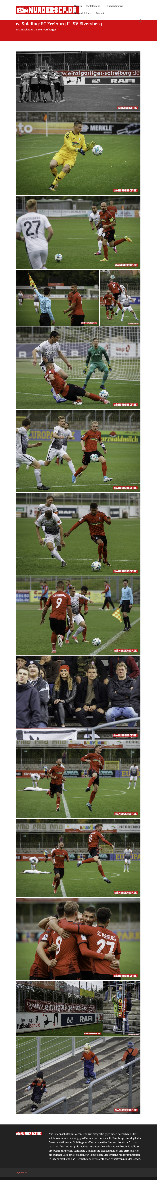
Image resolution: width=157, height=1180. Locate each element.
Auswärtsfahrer (115, 6)
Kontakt (100, 13)
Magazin (78, 6)
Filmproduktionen (83, 13)
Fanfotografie (93, 6)
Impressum (21, 1172)
